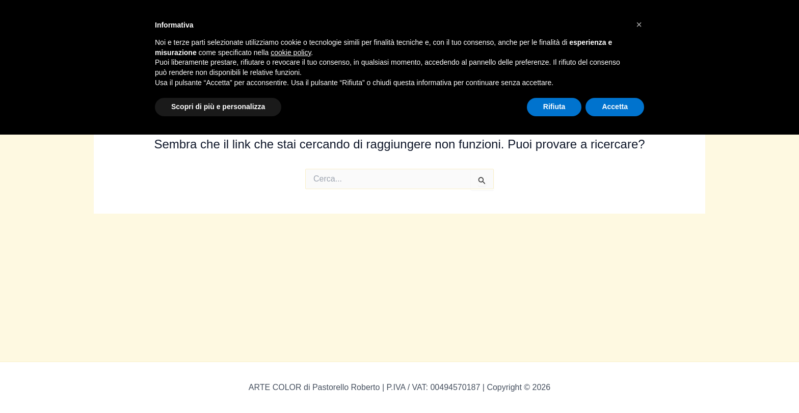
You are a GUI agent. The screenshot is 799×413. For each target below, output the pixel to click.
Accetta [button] (615, 106)
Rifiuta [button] (554, 106)
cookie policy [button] (291, 52)
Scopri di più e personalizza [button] (218, 106)
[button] (639, 24)
